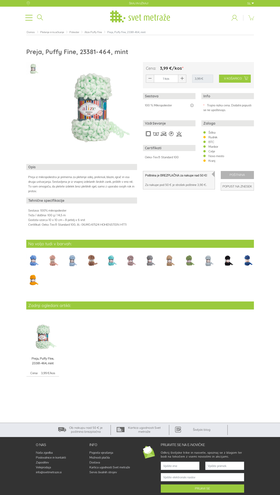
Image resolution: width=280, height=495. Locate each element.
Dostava (94, 462)
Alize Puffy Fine (93, 32)
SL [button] (250, 3)
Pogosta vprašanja (101, 453)
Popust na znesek (237, 186)
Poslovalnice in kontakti (51, 458)
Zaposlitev (42, 462)
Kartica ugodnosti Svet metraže (109, 467)
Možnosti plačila (99, 458)
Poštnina (237, 175)
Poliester (74, 32)
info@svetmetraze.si (49, 472)
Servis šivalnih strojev (103, 472)
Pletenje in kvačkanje (52, 32)
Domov (31, 32)
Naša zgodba (44, 453)
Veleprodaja (43, 467)
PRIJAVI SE (202, 488)
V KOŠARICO (236, 78)
